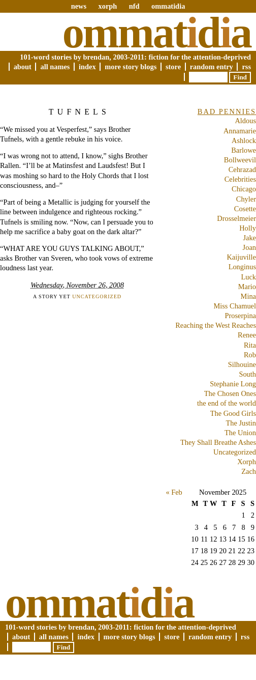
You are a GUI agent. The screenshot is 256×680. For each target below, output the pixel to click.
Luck (248, 277)
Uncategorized (96, 296)
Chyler (246, 199)
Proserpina (240, 315)
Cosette (245, 209)
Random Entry (211, 67)
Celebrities (240, 179)
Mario (247, 286)
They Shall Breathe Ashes (218, 442)
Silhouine (242, 364)
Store (173, 67)
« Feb (174, 492)
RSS (246, 67)
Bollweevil (240, 160)
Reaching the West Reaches (215, 325)
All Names (55, 67)
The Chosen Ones (230, 393)
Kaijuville (241, 257)
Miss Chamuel (234, 306)
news (78, 6)
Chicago (244, 189)
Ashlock (244, 140)
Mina (248, 296)
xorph (107, 6)
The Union (240, 433)
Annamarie (239, 131)
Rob (250, 355)
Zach (248, 471)
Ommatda (156, 32)
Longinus (242, 267)
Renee (247, 335)
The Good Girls (233, 413)
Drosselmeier (236, 218)
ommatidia (168, 6)
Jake (249, 238)
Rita (250, 345)
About (22, 67)
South (247, 374)
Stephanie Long (233, 384)
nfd (134, 6)
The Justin (241, 423)
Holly (247, 228)
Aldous (245, 121)
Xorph (246, 462)
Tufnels (79, 111)
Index (87, 67)
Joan (249, 247)
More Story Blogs (130, 67)
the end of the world (226, 403)
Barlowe (243, 150)
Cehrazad (242, 169)
